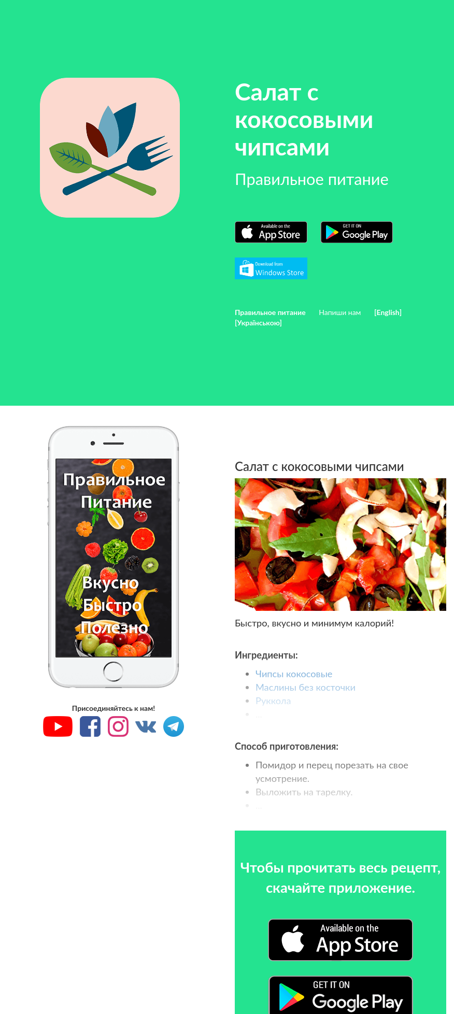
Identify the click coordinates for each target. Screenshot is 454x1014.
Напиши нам (340, 312)
